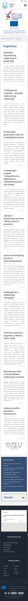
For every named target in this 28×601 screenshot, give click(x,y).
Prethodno (13, 443)
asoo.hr (5, 570)
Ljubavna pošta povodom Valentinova (11, 411)
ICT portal (16, 566)
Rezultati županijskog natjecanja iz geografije (10, 56)
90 (18, 445)
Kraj (20, 447)
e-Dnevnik (5, 566)
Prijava (25, 1)
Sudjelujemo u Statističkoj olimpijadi (11, 295)
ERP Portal (21, 593)
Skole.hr (5, 573)
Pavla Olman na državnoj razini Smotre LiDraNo (13, 479)
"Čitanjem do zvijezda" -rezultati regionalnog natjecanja (13, 94)
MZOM (15, 568)
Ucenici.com (6, 575)
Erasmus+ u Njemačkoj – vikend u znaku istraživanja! (12, 482)
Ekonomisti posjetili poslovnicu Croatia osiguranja (12, 464)
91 (21, 445)
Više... (20, 85)
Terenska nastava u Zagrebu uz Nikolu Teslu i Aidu (13, 335)
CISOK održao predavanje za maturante (12, 477)
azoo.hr (15, 570)
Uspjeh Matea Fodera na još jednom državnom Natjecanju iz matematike (13, 469)
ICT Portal (14, 593)
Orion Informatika (15, 597)
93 (10, 447)
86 (6, 445)
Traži (21, 1)
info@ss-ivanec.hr (10, 551)
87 (9, 445)
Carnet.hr (16, 573)
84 (18, 443)
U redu (21, 520)
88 (12, 445)
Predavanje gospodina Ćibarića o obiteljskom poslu (14, 134)
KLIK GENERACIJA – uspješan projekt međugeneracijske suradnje (11, 473)
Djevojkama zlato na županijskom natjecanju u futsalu (14, 374)
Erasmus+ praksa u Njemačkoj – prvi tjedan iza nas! (13, 487)
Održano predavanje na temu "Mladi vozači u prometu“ (14, 220)
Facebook (5, 593)
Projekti (14, 497)
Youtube (9, 593)
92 (8, 447)
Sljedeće (15, 447)
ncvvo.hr (5, 568)
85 (21, 443)
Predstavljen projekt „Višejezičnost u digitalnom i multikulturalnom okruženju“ (13, 177)
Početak (8, 443)
